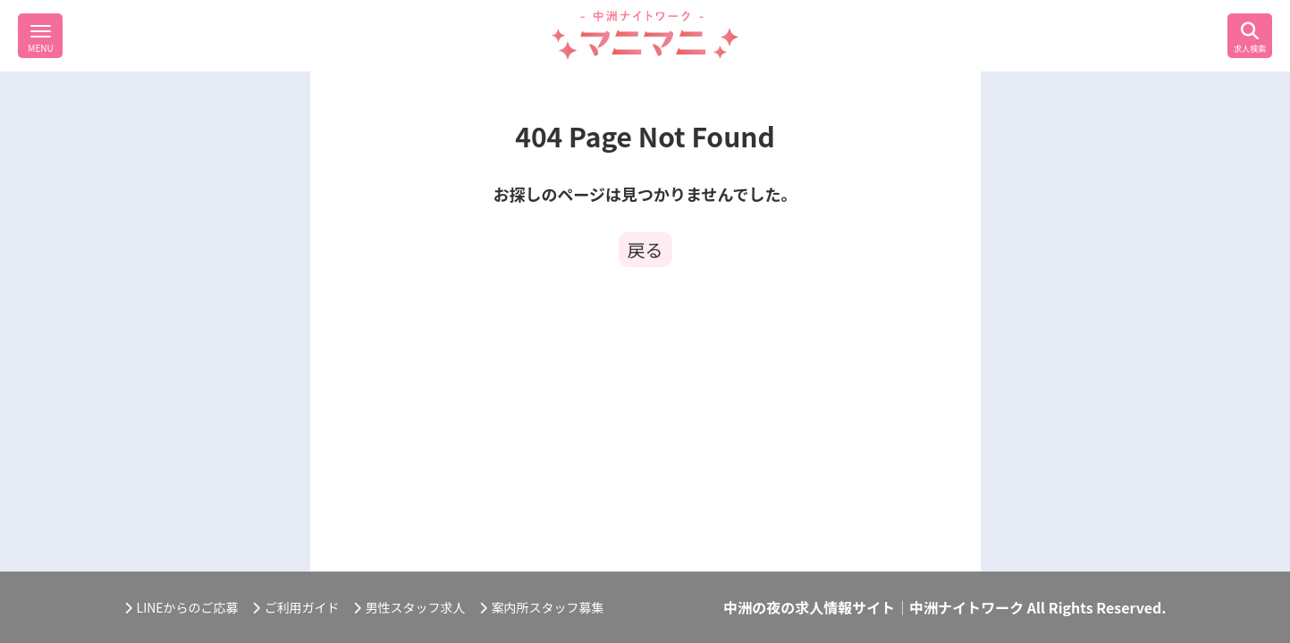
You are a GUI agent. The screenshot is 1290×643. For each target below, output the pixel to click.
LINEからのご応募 (181, 607)
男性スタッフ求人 (409, 607)
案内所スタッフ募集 (541, 607)
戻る (645, 250)
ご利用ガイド (296, 607)
